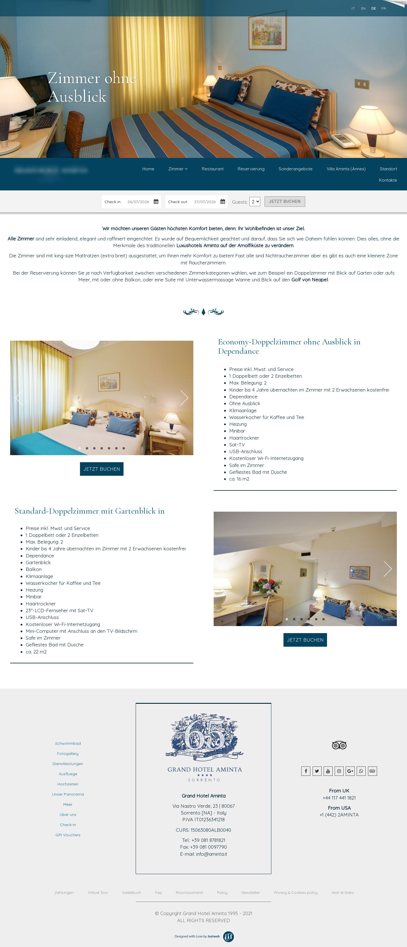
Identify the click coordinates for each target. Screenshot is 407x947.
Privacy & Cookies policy (296, 892)
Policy (222, 892)
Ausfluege (68, 773)
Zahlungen (64, 892)
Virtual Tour (98, 892)
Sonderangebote (296, 168)
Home (148, 168)
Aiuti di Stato (343, 892)
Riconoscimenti (189, 892)
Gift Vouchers (68, 834)
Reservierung (251, 168)
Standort (388, 168)
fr (384, 8)
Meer (67, 804)
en (363, 8)
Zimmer (178, 168)
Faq (158, 892)
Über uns (68, 814)
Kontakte (388, 180)
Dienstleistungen (68, 763)
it (353, 8)
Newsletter (251, 892)
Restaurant (213, 168)
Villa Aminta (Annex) (346, 168)
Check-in (68, 824)
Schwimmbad (68, 743)
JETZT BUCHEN (285, 201)
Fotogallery (68, 753)
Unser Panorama (68, 794)
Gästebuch (131, 892)
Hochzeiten (67, 784)
